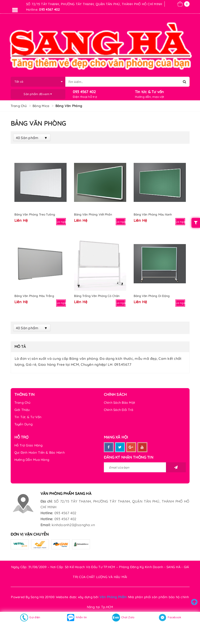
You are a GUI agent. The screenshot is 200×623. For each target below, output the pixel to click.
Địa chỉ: (46, 501)
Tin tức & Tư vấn (149, 91)
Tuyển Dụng (23, 424)
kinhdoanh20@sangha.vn (73, 525)
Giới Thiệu (22, 410)
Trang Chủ (22, 402)
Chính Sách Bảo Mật (119, 402)
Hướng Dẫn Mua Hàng (31, 460)
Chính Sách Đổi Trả (118, 410)
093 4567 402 (84, 91)
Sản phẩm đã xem (38, 94)
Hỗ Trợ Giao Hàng (28, 445)
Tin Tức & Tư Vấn (28, 417)
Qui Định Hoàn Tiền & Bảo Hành (39, 452)
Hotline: (46, 513)
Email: (45, 525)
